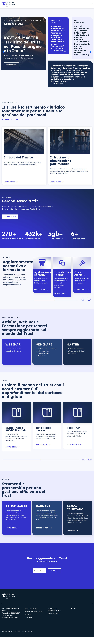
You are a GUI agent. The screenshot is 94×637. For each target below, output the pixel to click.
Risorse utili (53, 614)
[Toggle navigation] (91, 4)
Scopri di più (11, 65)
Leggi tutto (9, 182)
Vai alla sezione (57, 50)
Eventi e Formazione (34, 611)
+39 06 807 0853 (7, 615)
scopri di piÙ (40, 290)
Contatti (29, 617)
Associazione (31, 609)
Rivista (28, 614)
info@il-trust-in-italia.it (10, 617)
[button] (3, 52)
